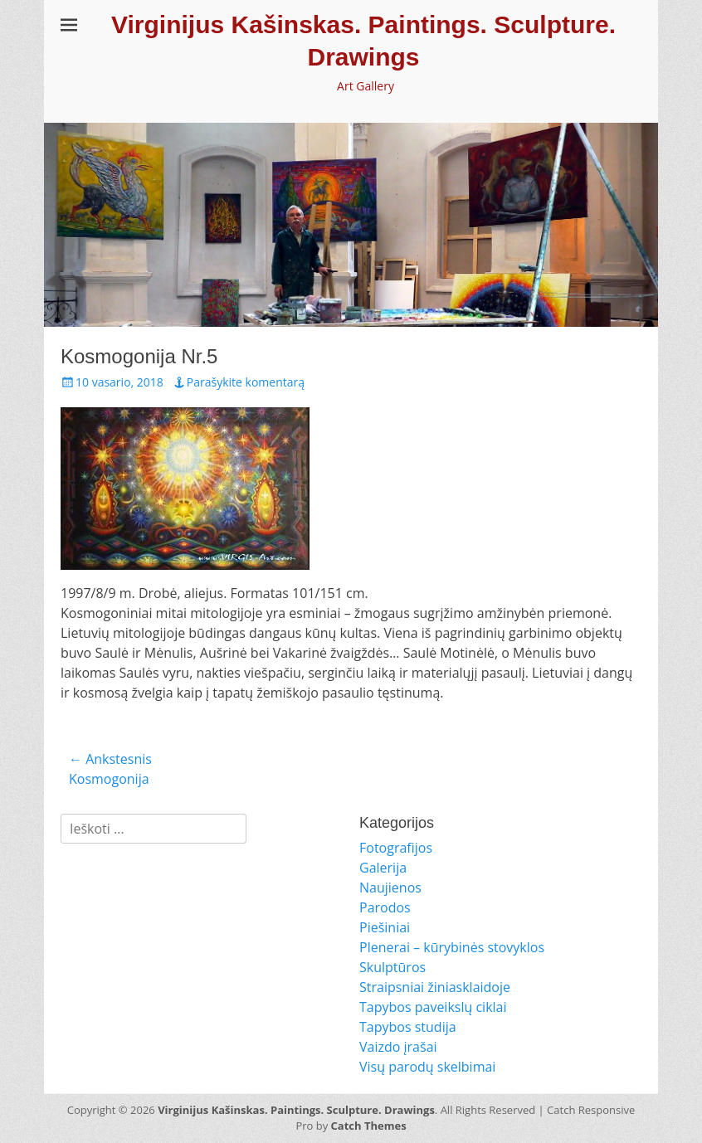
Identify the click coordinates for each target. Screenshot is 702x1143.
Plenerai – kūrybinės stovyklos (451, 947)
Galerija (383, 867)
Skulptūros (392, 967)
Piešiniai (384, 927)
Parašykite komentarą (246, 382)
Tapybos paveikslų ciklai (433, 1007)
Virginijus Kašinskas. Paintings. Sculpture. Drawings (296, 1109)
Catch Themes (369, 1125)
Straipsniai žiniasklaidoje (434, 987)
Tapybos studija (407, 1027)
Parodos (385, 907)
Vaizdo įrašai (398, 1047)
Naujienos (390, 887)
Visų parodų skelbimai (427, 1067)
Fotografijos (395, 848)
